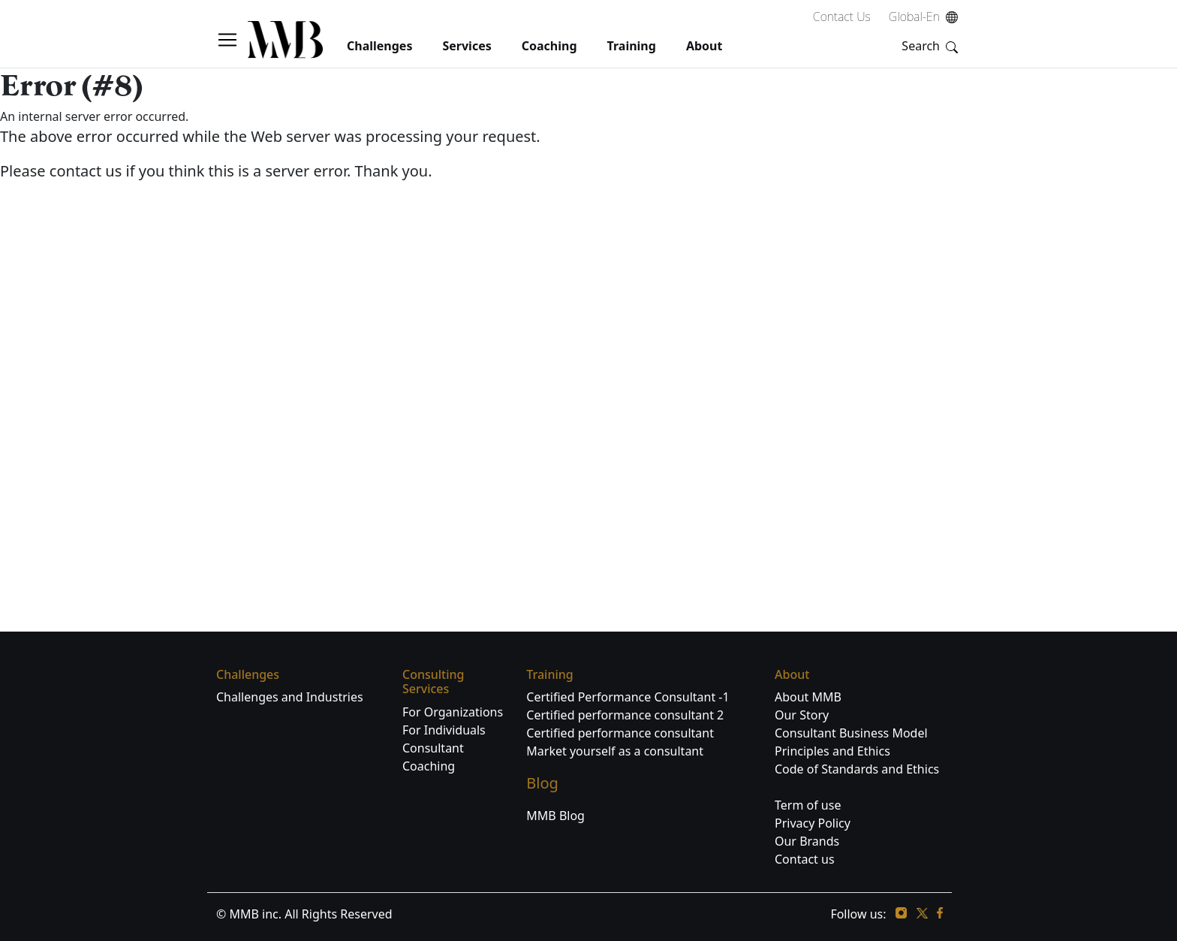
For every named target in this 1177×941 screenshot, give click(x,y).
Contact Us (842, 16)
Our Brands (807, 841)
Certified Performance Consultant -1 (627, 697)
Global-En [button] (925, 16)
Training (631, 46)
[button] (232, 40)
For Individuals (444, 730)
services (466, 46)
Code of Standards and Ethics (857, 769)
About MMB (808, 697)
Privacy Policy (812, 823)
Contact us (805, 859)
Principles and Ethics (832, 751)
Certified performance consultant (620, 733)
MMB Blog (555, 815)
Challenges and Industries (289, 697)
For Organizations (452, 712)
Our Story (802, 715)
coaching (549, 46)
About (704, 46)
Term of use (808, 805)
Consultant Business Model (851, 733)
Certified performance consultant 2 (625, 715)
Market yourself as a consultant (614, 751)
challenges (379, 46)
